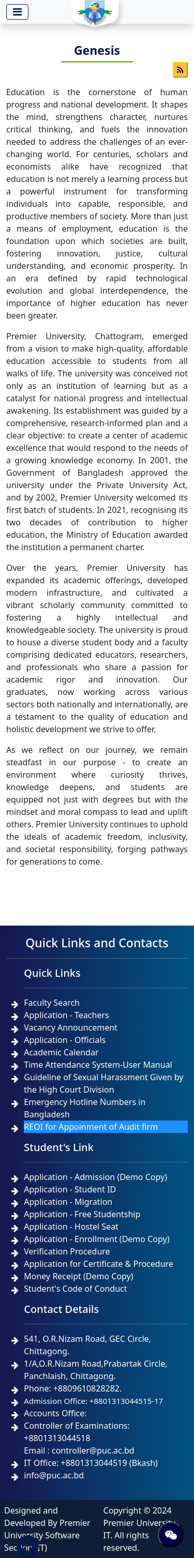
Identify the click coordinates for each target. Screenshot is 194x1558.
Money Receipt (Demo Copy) (78, 1276)
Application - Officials (65, 1040)
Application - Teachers (66, 1015)
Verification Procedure (67, 1251)
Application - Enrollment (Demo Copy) (96, 1239)
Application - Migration (68, 1201)
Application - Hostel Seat (71, 1226)
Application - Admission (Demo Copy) (95, 1177)
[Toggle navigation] (17, 12)
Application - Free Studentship (82, 1214)
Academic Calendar (61, 1052)
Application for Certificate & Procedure (98, 1263)
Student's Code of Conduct (75, 1288)
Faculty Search (52, 1002)
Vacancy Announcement (70, 1027)
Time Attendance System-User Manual (98, 1064)
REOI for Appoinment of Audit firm (91, 1126)
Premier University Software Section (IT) (47, 1535)
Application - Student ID (70, 1189)
